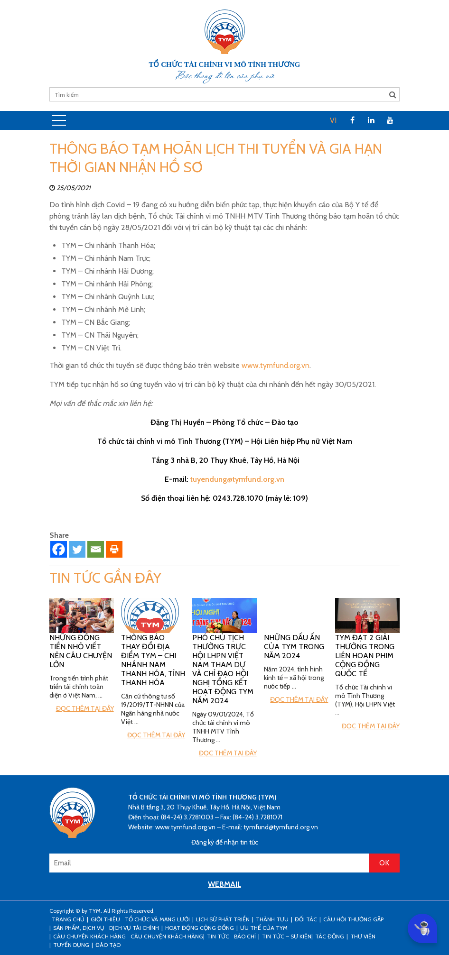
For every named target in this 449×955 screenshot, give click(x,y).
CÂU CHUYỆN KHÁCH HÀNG (89, 936)
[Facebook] (58, 549)
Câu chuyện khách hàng (167, 936)
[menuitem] (333, 120)
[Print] (114, 549)
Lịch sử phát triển (223, 919)
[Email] (95, 549)
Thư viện (362, 936)
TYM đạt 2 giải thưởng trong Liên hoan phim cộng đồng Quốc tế (364, 655)
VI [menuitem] (333, 120)
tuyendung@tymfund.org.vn (237, 479)
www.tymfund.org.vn (275, 365)
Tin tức (218, 936)
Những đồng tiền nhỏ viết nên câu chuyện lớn (80, 651)
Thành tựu (272, 919)
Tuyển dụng (71, 944)
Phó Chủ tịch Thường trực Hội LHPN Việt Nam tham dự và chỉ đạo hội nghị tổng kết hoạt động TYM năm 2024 (222, 669)
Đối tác (306, 919)
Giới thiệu (105, 919)
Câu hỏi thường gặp (353, 919)
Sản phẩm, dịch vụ (78, 927)
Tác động (329, 936)
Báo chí (245, 936)
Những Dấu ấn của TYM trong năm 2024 (294, 646)
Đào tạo (108, 944)
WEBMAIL (224, 884)
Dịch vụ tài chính (134, 927)
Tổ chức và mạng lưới (157, 919)
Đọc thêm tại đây (85, 708)
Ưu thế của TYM (264, 927)
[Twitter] (77, 549)
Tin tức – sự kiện (286, 936)
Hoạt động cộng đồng (199, 927)
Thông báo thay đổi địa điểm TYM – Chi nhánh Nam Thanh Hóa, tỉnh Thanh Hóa (153, 660)
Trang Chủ (68, 919)
